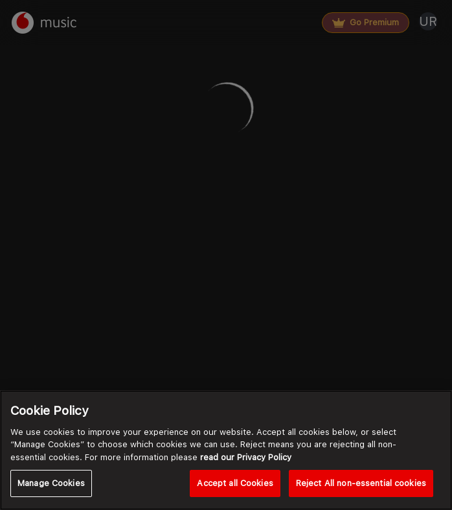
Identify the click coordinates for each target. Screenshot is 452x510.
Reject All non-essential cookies (361, 483)
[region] (226, 450)
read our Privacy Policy (245, 457)
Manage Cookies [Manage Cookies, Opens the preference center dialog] (51, 483)
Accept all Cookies (235, 483)
